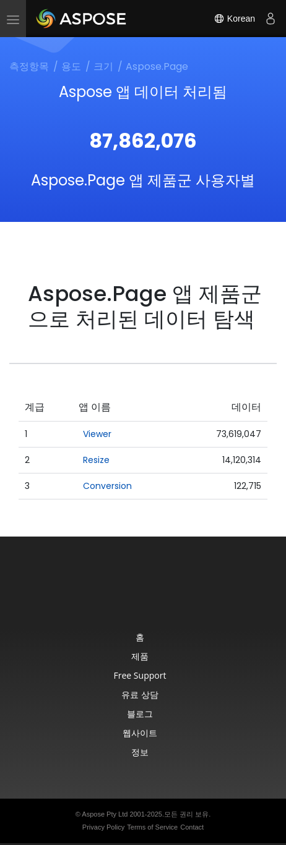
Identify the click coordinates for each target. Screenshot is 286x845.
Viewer (97, 434)
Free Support (140, 675)
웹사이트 (140, 733)
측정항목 (29, 66)
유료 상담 (139, 694)
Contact (192, 827)
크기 (103, 66)
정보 (140, 752)
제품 (140, 656)
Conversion (107, 486)
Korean (234, 18)
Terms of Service (152, 827)
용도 (71, 66)
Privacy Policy (103, 827)
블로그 (140, 714)
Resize (96, 460)
